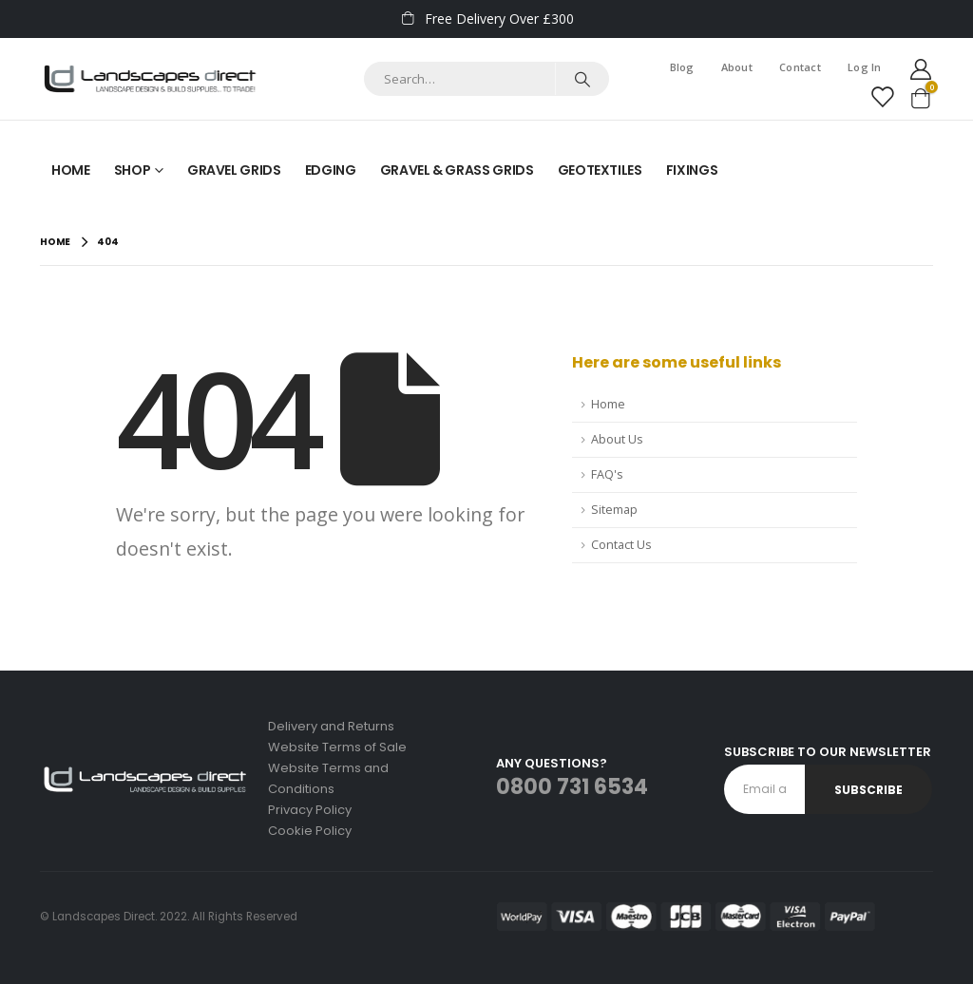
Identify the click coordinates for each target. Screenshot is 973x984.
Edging (330, 170)
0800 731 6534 (572, 787)
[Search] (582, 79)
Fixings (692, 170)
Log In (865, 67)
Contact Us (621, 545)
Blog (682, 67)
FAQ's (607, 474)
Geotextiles (600, 170)
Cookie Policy (310, 831)
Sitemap (614, 509)
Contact (800, 67)
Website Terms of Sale (337, 747)
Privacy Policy (310, 810)
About (737, 67)
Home (70, 170)
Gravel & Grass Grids (457, 170)
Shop (132, 170)
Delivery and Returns (331, 726)
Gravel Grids (234, 170)
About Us (617, 439)
